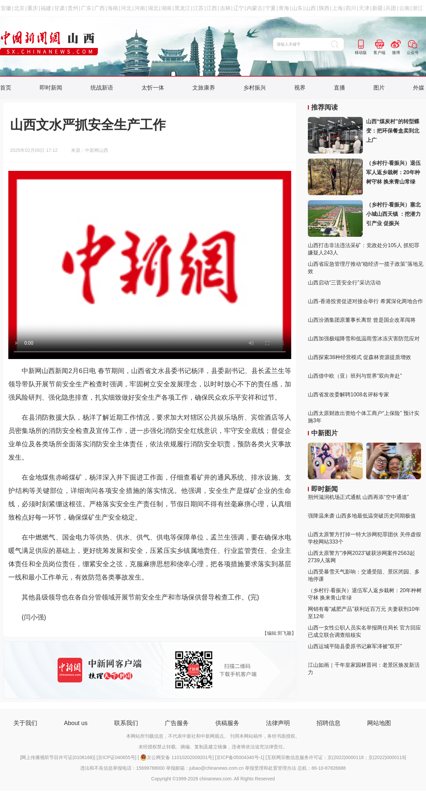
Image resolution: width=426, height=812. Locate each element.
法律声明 (278, 723)
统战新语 (102, 88)
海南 (112, 8)
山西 (310, 8)
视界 (300, 88)
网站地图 (379, 723)
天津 (364, 8)
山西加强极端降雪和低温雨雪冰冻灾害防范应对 (364, 338)
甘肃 (59, 8)
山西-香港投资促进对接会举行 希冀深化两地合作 (365, 301)
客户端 (379, 52)
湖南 (166, 8)
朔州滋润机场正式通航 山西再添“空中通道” (358, 497)
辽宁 (238, 8)
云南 (404, 8)
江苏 (198, 8)
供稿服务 (227, 723)
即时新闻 (51, 88)
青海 (284, 8)
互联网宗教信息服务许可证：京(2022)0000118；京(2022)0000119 (336, 757)
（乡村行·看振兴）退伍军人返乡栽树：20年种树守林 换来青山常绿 (393, 172)
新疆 (377, 8)
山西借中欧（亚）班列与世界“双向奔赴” (355, 376)
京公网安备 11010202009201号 (176, 757)
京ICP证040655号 (116, 757)
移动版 (361, 52)
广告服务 (177, 723)
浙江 (417, 8)
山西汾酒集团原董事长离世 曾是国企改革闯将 (362, 320)
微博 (396, 52)
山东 (297, 8)
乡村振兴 (254, 88)
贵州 (73, 8)
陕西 (324, 8)
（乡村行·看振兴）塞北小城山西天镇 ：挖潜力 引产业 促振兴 (393, 214)
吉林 (225, 8)
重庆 (32, 8)
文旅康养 (203, 88)
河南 (139, 8)
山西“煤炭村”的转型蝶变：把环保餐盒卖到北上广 (392, 131)
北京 (19, 8)
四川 (350, 8)
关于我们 (25, 723)
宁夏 (270, 8)
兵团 (390, 8)
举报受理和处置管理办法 (270, 768)
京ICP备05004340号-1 (239, 757)
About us (76, 723)
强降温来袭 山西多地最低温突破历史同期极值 (362, 516)
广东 (86, 8)
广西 (99, 8)
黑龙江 (182, 8)
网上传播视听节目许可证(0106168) (57, 757)
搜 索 (337, 44)
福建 (46, 8)
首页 (5, 88)
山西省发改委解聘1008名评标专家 (348, 394)
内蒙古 (255, 8)
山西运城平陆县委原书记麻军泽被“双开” (355, 646)
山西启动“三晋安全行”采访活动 (344, 282)
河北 (126, 8)
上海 (337, 8)
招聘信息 (328, 723)
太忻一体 (152, 88)
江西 (211, 8)
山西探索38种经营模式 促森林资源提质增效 (359, 357)
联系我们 (126, 723)
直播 (339, 88)
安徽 (6, 8)
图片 (379, 88)
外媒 (418, 88)
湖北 (153, 8)
